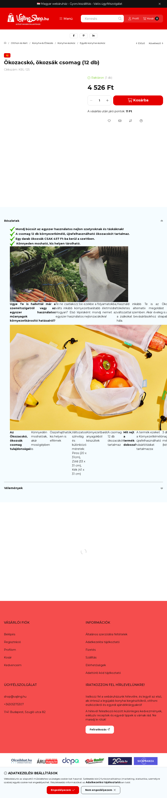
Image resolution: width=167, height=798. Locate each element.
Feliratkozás (100, 729)
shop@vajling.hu (15, 696)
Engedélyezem (63, 790)
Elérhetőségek (96, 665)
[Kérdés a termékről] (141, 120)
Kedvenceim (12, 665)
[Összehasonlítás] (130, 120)
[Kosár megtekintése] (151, 19)
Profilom (10, 650)
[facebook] (74, 35)
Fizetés (91, 650)
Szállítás (91, 657)
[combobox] (102, 19)
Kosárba (138, 100)
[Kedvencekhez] (109, 120)
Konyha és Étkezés (42, 43)
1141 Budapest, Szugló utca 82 (25, 712)
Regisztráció (12, 642)
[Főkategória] (5, 43)
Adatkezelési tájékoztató (103, 642)
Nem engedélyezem (100, 790)
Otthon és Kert (19, 43)
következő (156, 43)
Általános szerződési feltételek (106, 634)
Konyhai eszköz (66, 43)
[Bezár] (159, 4)
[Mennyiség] (99, 100)
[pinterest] (84, 35)
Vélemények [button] (13, 488)
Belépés (9, 634)
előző (140, 43)
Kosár (8, 657)
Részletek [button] (11, 221)
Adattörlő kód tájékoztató (103, 673)
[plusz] (107, 100)
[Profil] (133, 19)
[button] (66, 19)
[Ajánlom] (120, 120)
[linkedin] (93, 35)
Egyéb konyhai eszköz (92, 43)
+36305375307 (14, 704)
